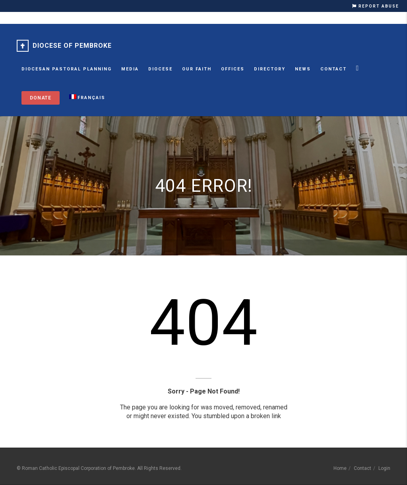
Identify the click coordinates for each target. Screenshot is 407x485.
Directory (269, 69)
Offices (232, 69)
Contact (333, 69)
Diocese (160, 69)
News (303, 69)
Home (340, 468)
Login (384, 468)
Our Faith (196, 69)
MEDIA (130, 69)
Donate (40, 98)
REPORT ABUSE (375, 6)
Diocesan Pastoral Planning (66, 69)
